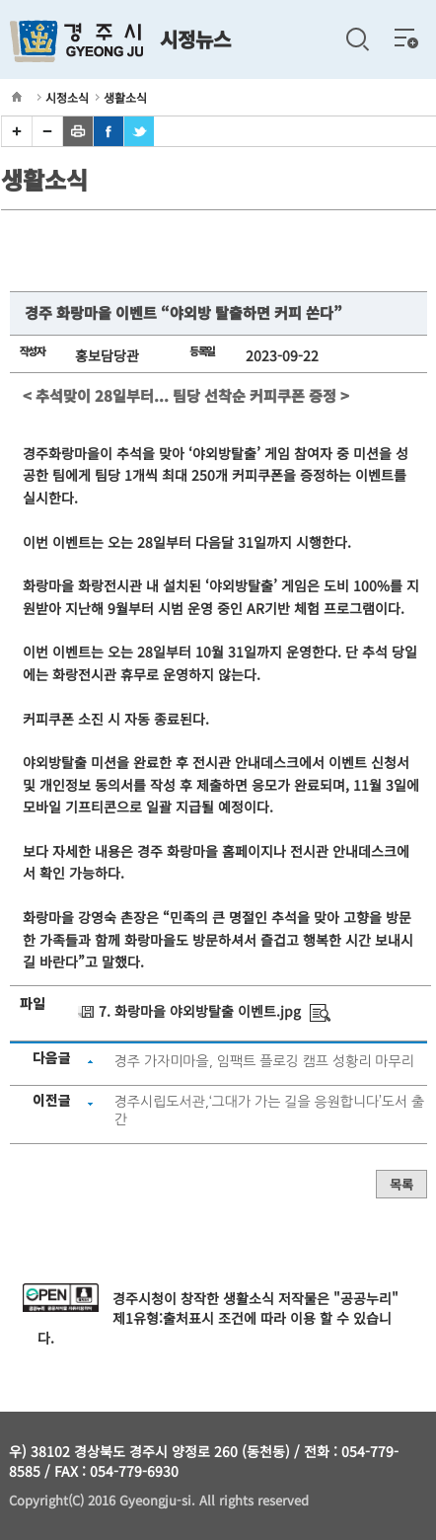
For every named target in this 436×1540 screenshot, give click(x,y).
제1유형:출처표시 (163, 1318)
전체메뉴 (406, 37)
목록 (401, 1184)
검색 (357, 39)
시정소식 (67, 97)
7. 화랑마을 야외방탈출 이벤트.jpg (200, 1011)
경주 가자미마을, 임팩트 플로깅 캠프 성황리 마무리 (264, 1061)
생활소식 (125, 97)
